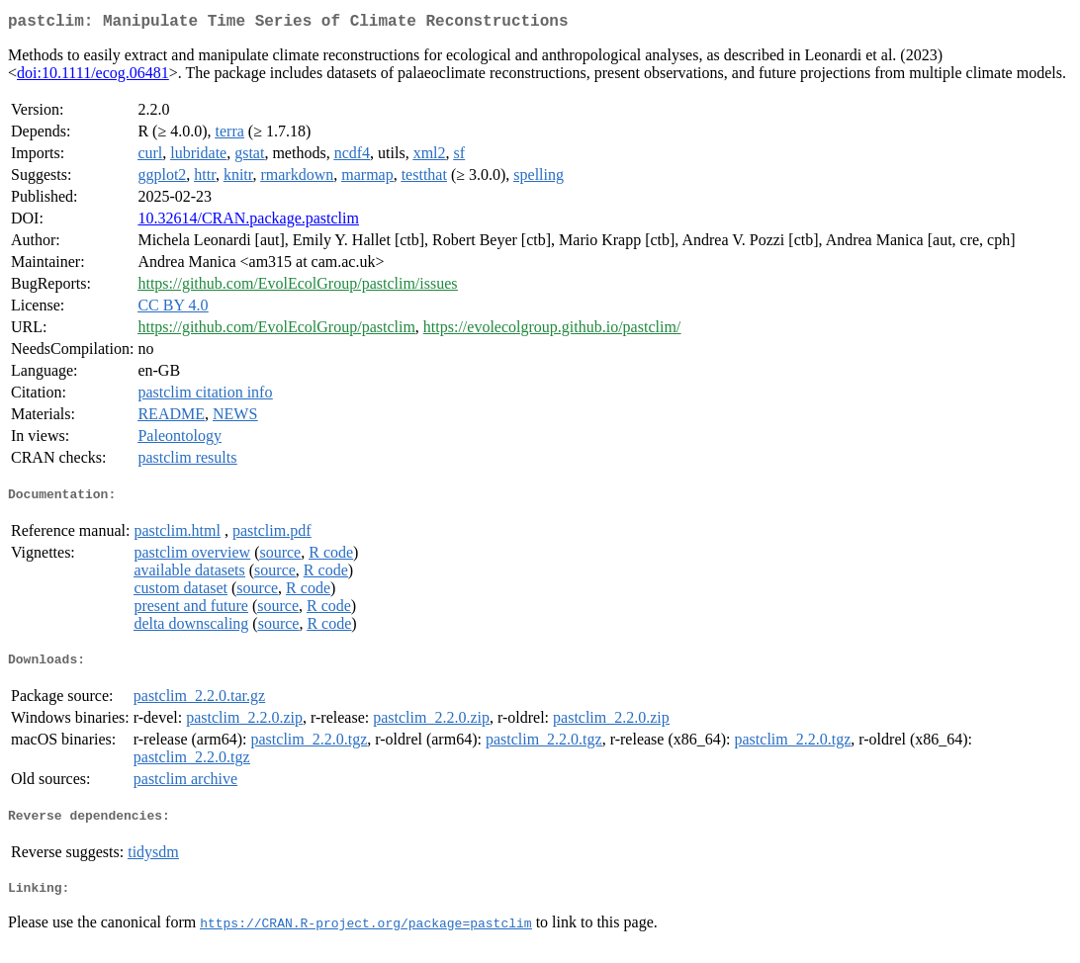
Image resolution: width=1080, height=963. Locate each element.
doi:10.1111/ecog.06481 (93, 76)
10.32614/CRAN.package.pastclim (248, 222)
